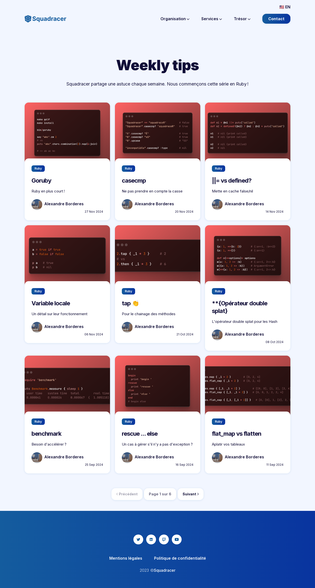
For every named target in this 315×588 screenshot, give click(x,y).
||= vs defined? (232, 180)
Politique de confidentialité (180, 558)
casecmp (134, 180)
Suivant (191, 494)
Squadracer (164, 570)
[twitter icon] (138, 539)
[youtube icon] (177, 539)
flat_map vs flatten (236, 433)
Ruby (38, 168)
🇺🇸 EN (284, 6)
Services (211, 18)
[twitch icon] (164, 539)
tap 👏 (130, 303)
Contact (276, 18)
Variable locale (51, 303)
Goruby (41, 180)
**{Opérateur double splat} (239, 307)
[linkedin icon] (151, 539)
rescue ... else (140, 433)
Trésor (242, 18)
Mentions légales (125, 558)
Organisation (174, 18)
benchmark (46, 433)
